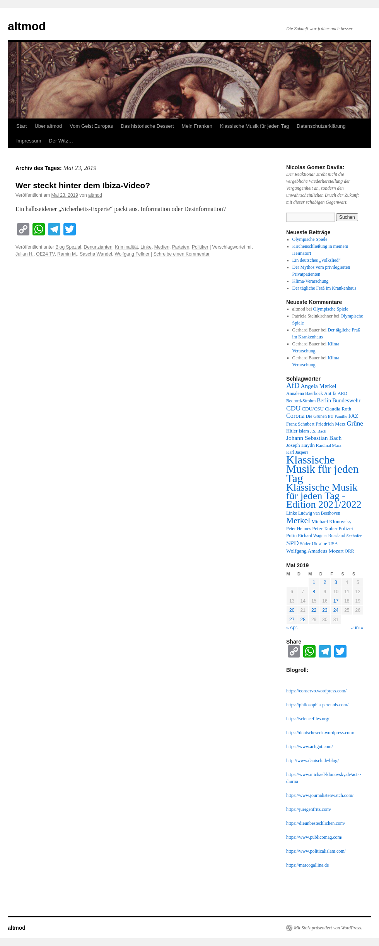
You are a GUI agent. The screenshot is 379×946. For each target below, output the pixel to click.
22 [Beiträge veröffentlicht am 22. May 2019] (313, 610)
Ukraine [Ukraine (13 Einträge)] (319, 543)
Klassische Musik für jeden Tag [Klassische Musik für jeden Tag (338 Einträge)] (322, 468)
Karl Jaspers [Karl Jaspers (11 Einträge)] (297, 452)
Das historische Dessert (147, 126)
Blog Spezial (68, 247)
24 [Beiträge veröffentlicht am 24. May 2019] (335, 610)
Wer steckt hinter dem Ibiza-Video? (82, 185)
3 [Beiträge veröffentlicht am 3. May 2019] (336, 582)
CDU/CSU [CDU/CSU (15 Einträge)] (313, 409)
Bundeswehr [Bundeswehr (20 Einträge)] (346, 400)
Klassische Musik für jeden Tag (254, 126)
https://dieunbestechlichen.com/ (315, 823)
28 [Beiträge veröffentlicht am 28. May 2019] (302, 619)
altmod (27, 26)
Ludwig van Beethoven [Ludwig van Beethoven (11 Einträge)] (319, 513)
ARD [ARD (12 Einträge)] (342, 393)
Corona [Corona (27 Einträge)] (295, 415)
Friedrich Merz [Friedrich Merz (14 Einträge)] (330, 424)
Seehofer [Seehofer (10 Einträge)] (354, 535)
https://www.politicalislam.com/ (316, 851)
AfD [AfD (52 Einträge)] (293, 385)
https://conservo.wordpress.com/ (316, 691)
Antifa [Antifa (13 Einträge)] (330, 393)
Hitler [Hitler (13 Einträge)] (291, 431)
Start (21, 126)
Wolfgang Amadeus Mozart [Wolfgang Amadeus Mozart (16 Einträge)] (315, 551)
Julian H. (24, 254)
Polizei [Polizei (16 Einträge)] (345, 528)
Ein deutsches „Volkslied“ (316, 260)
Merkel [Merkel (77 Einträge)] (298, 520)
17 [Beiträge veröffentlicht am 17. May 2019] (335, 601)
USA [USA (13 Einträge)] (333, 543)
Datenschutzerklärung (321, 126)
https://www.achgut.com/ (309, 746)
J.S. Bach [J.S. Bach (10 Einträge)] (318, 431)
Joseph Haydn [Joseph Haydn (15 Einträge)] (300, 445)
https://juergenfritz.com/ (308, 809)
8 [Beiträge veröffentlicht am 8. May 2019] (313, 591)
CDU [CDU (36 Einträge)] (293, 408)
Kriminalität (126, 247)
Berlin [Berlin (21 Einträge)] (324, 400)
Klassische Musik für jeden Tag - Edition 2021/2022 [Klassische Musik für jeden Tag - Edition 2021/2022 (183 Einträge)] (323, 496)
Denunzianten (98, 247)
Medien (161, 247)
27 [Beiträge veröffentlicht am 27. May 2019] (291, 619)
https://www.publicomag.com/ (314, 837)
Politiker (200, 247)
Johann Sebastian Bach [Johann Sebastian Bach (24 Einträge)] (313, 437)
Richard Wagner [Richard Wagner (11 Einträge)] (312, 535)
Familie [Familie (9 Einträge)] (341, 416)
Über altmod (48, 126)
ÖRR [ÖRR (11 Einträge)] (349, 551)
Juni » (357, 627)
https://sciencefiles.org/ (307, 718)
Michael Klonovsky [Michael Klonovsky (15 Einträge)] (331, 521)
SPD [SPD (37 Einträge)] (292, 543)
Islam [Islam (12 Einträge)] (304, 431)
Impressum (28, 141)
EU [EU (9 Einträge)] (330, 416)
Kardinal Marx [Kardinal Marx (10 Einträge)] (328, 445)
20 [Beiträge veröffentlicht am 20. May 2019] (291, 610)
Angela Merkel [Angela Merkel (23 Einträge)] (318, 386)
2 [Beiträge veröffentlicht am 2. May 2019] (325, 582)
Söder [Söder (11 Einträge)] (305, 543)
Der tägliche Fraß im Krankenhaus (324, 288)
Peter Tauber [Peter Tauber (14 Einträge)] (324, 528)
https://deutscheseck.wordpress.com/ (320, 732)
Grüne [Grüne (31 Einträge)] (355, 423)
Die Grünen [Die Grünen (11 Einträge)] (316, 416)
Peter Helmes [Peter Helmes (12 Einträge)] (298, 528)
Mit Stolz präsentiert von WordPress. (328, 928)
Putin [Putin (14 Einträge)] (291, 535)
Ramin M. (67, 254)
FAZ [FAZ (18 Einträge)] (353, 416)
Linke (146, 247)
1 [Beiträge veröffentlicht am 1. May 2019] (313, 582)
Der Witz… (61, 141)
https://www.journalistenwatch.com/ (319, 795)
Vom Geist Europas (91, 126)
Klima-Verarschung (310, 281)
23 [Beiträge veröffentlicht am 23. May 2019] (324, 610)
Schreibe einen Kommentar (182, 254)
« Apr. (292, 627)
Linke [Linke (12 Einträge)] (291, 513)
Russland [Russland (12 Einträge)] (336, 535)
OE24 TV (45, 254)
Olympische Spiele (310, 239)
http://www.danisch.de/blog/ (312, 760)
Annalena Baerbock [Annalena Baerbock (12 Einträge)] (304, 393)
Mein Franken (197, 126)
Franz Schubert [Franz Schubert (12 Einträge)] (300, 424)
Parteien (181, 247)
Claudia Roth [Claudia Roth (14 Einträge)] (338, 409)
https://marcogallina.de (307, 865)
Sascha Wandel (96, 254)
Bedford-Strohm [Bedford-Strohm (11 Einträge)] (301, 400)
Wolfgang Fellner (132, 254)
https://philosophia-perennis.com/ (317, 704)
